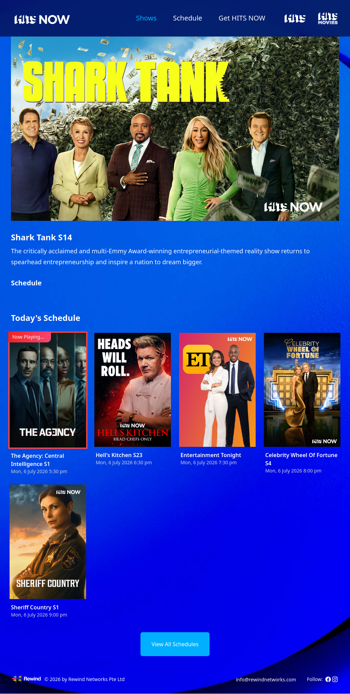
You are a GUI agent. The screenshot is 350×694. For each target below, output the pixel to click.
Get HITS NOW (242, 18)
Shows (146, 18)
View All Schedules (175, 644)
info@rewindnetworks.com (266, 679)
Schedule (187, 18)
